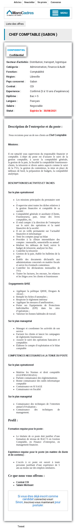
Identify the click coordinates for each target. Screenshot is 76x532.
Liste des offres (15, 24)
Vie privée (42, 2)
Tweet (21, 526)
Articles (17, 2)
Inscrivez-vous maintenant (39, 502)
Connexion (56, 2)
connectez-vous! (43, 499)
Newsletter (29, 2)
